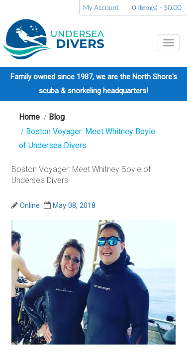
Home (29, 117)
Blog (57, 117)
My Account (100, 7)
